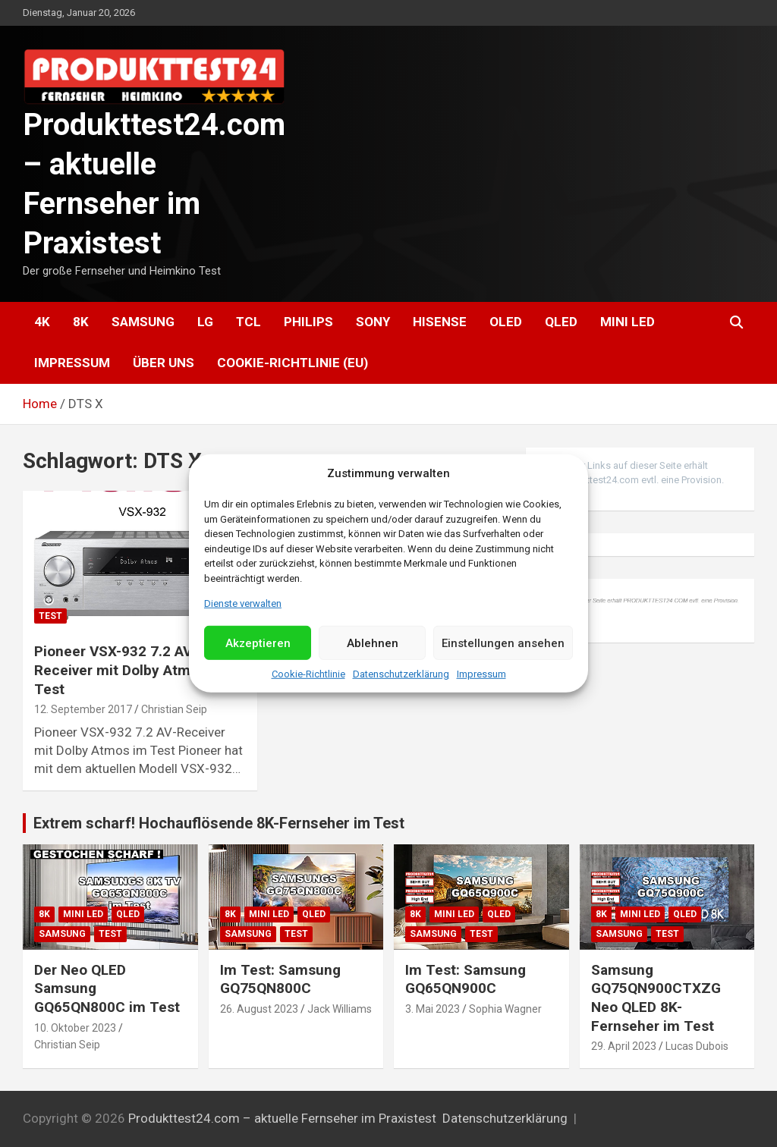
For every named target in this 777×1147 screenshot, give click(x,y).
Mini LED (627, 321)
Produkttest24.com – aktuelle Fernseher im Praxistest (282, 1118)
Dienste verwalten (243, 603)
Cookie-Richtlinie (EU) (292, 362)
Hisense (440, 321)
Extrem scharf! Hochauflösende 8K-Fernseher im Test (218, 823)
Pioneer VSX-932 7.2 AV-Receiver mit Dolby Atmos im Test (130, 670)
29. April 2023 (623, 1046)
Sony (373, 321)
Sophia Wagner (505, 1009)
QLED (561, 321)
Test (50, 616)
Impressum (481, 674)
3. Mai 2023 (432, 1009)
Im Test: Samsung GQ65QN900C (465, 979)
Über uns (163, 362)
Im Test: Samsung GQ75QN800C (280, 979)
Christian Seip (174, 709)
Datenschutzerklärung (401, 674)
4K (42, 321)
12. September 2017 (83, 709)
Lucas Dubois (696, 1046)
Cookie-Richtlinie (308, 674)
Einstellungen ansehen (503, 643)
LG (205, 321)
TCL (248, 321)
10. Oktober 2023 (75, 1028)
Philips (308, 321)
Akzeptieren (258, 643)
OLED (505, 321)
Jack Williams (339, 1009)
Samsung (143, 321)
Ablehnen (372, 643)
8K (81, 321)
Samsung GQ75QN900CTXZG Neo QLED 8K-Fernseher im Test (656, 998)
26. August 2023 (259, 1009)
